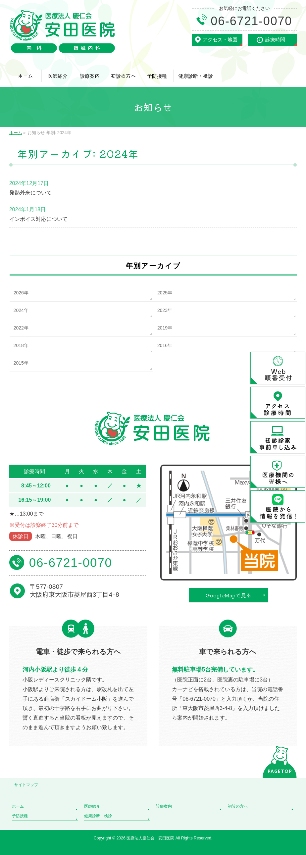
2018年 (21, 345)
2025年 (164, 292)
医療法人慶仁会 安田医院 (151, 838)
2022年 (21, 327)
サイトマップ (26, 785)
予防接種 (20, 816)
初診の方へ (238, 806)
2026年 (21, 292)
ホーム (18, 806)
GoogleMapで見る (228, 595)
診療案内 (164, 806)
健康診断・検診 (98, 816)
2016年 (164, 345)
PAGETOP (280, 771)
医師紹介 (92, 806)
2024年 (21, 310)
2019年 (164, 327)
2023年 (164, 310)
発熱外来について (30, 192)
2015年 (21, 363)
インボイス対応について (38, 219)
